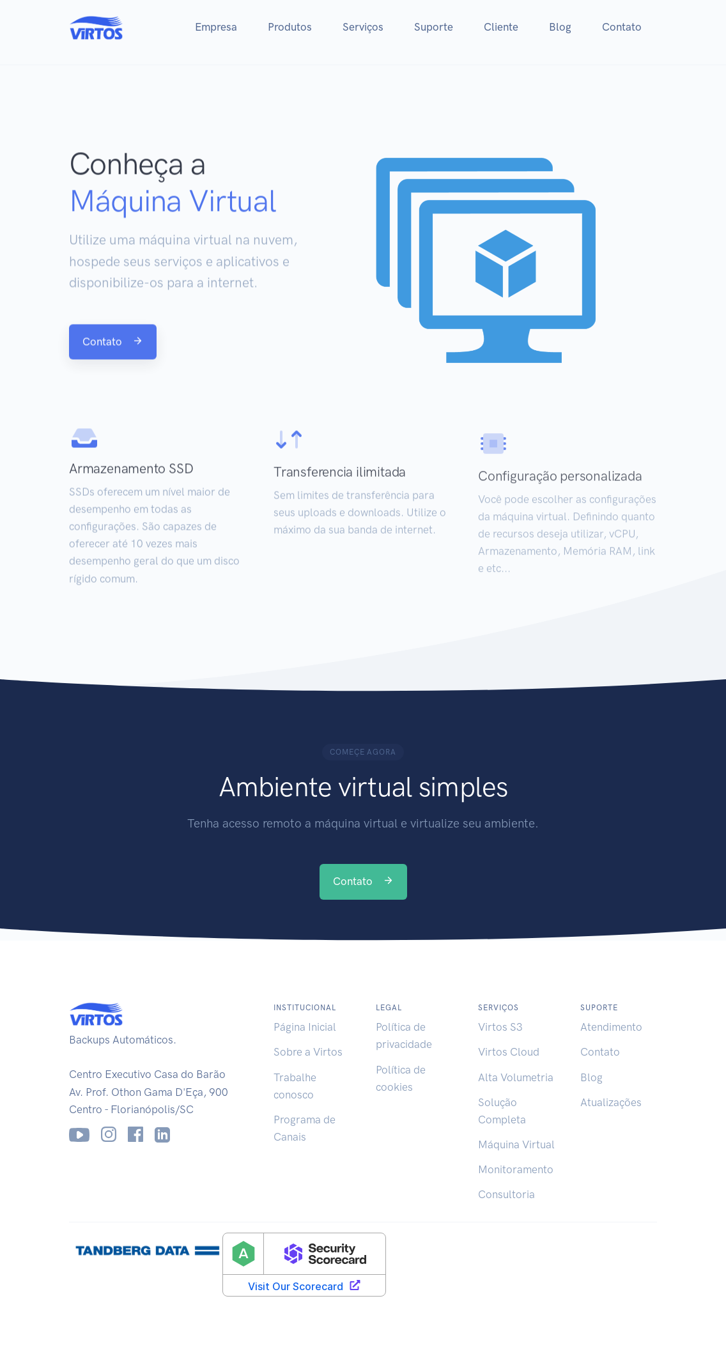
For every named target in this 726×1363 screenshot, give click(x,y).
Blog (560, 26)
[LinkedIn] (163, 1135)
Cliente (501, 26)
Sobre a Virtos (308, 1051)
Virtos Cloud (508, 1051)
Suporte (433, 26)
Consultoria (506, 1194)
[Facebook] (135, 1135)
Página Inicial (305, 1026)
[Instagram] (108, 1135)
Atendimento (611, 1026)
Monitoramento (515, 1169)
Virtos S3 (500, 1026)
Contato (622, 26)
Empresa (216, 26)
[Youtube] (79, 1135)
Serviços (363, 26)
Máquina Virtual (516, 1144)
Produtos (290, 26)
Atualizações (611, 1102)
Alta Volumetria (515, 1077)
